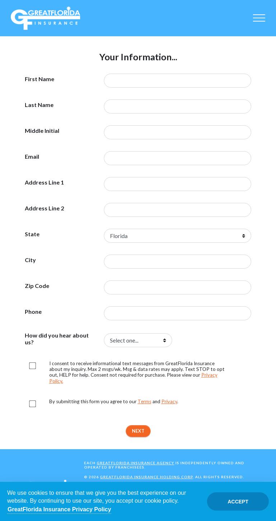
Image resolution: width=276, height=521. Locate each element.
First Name (39, 79)
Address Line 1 (44, 182)
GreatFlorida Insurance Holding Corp (146, 477)
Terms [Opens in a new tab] (144, 401)
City (30, 260)
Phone (33, 311)
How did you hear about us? (57, 338)
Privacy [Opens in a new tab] (169, 401)
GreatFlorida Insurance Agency (135, 463)
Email (32, 156)
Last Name (39, 105)
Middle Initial (42, 130)
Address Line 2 (44, 208)
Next (138, 431)
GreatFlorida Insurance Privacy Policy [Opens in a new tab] (59, 509)
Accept (237, 501)
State (32, 234)
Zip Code (37, 286)
